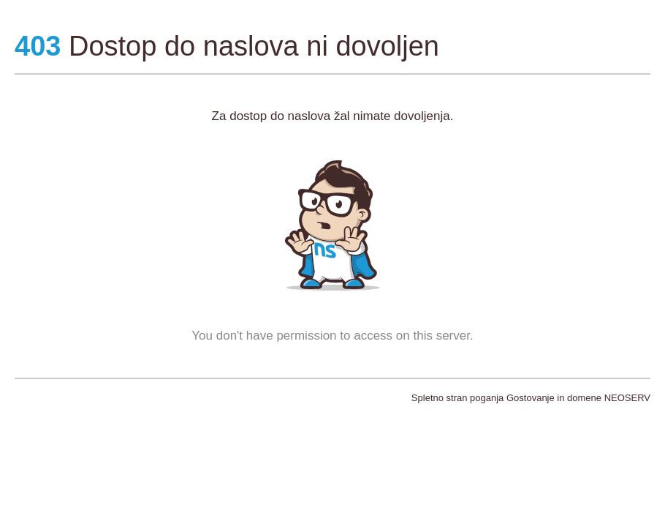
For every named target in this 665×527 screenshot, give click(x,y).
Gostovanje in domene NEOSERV (578, 397)
